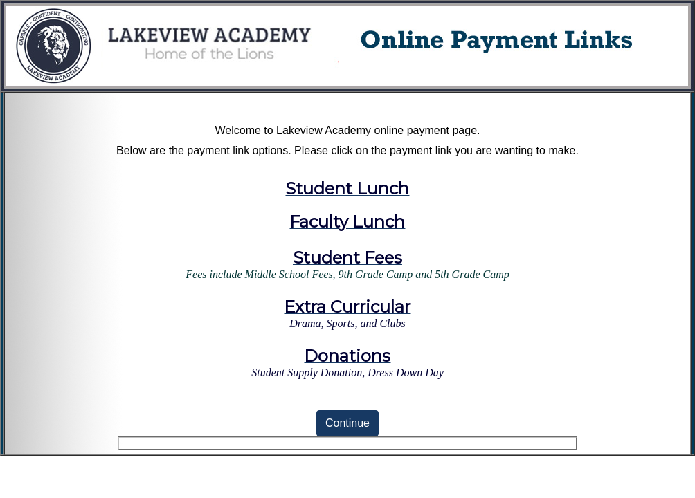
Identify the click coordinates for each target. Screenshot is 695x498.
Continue (347, 423)
